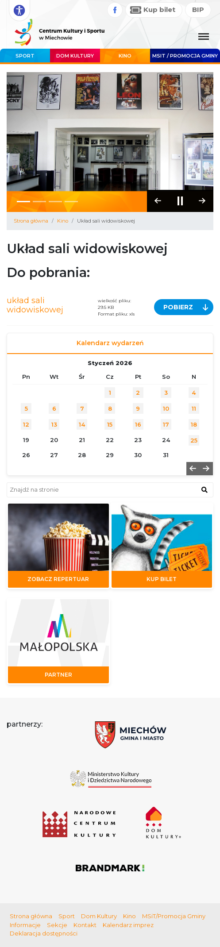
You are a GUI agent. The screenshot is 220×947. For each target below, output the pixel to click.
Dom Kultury (75, 56)
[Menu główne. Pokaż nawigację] (203, 37)
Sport (25, 56)
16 (138, 424)
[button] (202, 201)
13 (54, 424)
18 (194, 424)
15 (109, 424)
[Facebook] (115, 10)
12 (26, 424)
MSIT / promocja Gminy (185, 56)
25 (193, 440)
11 (194, 408)
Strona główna (31, 221)
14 (82, 424)
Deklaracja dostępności (43, 933)
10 (166, 408)
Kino (125, 56)
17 (166, 424)
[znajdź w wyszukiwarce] (204, 489)
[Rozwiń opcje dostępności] (19, 10)
